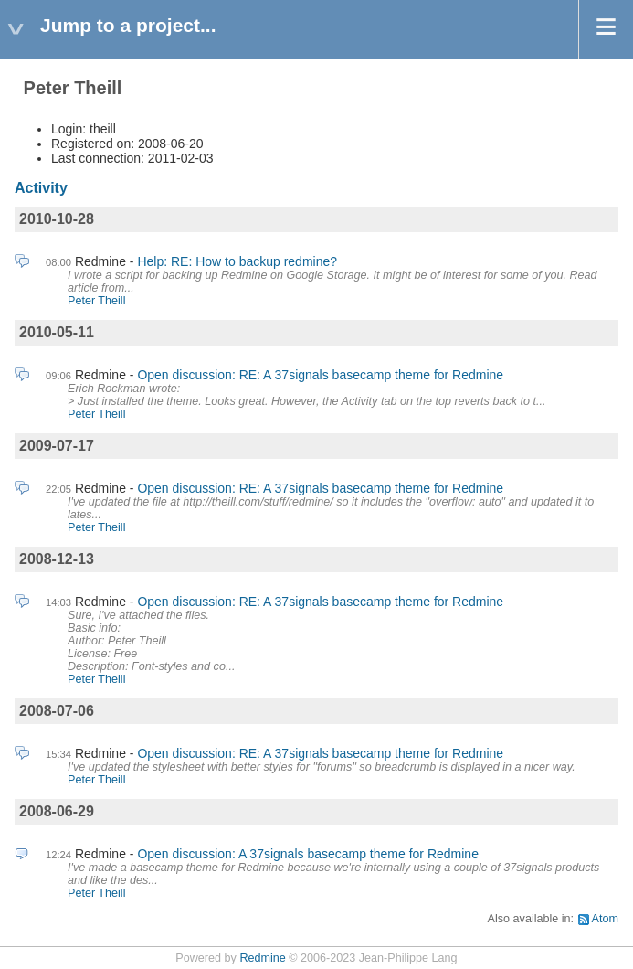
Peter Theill (96, 300)
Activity (41, 188)
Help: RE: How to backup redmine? (237, 261)
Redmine (262, 958)
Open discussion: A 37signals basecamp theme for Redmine (308, 854)
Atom (605, 918)
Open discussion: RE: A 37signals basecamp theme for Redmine (320, 374)
